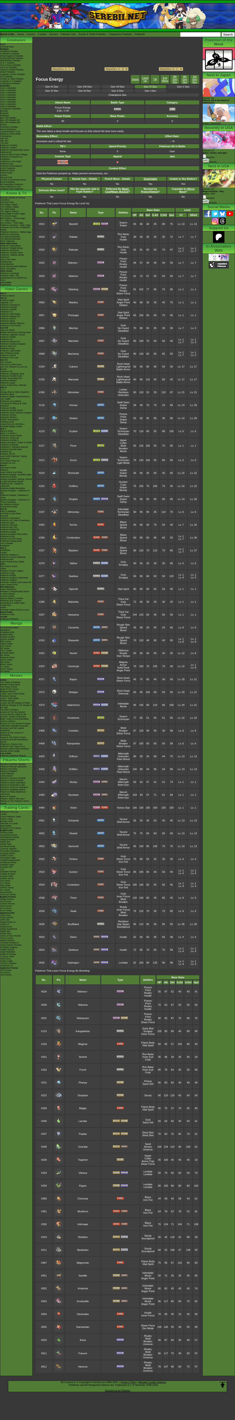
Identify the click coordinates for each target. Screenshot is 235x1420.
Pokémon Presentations (11, 166)
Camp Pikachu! (7, 773)
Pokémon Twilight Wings (11, 248)
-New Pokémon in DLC (10, 186)
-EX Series (5, 890)
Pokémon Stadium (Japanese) (14, 578)
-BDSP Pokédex (7, 72)
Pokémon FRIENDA (9, 619)
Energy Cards (6, 821)
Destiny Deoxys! (7, 700)
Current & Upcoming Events (13, 180)
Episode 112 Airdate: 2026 (213, 191)
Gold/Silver (5, 550)
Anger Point (123, 302)
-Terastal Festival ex (9, 943)
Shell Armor (123, 822)
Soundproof (123, 926)
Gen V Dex (183, 86)
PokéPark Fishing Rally (11, 541)
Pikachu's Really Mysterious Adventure (13, 793)
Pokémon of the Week (10, 134)
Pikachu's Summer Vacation (13, 764)
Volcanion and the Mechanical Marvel (14, 740)
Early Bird (148, 1028)
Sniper (123, 225)
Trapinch (83, 1159)
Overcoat (123, 693)
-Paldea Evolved (7, 874)
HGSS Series (6, 660)
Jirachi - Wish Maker (9, 698)
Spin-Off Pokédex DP (10, 120)
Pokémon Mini (6, 559)
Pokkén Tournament (9, 419)
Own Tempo (123, 656)
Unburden (123, 395)
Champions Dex (117, 95)
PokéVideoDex (7, 264)
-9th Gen (4, 138)
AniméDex (5, 200)
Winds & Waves (7, 296)
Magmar (82, 1044)
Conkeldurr (73, 884)
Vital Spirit (123, 299)
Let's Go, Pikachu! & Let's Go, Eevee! (14, 368)
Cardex (3, 125)
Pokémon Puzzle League (11, 571)
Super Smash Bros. (9, 584)
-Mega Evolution (7, 839)
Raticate (73, 249)
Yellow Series (6, 644)
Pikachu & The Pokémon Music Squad (14, 802)
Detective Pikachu (8, 380)
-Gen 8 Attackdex (8, 104)
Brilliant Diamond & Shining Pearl (15, 332)
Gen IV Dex (51, 90)
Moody (123, 475)
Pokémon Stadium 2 (9, 555)
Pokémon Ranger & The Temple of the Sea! (16, 706)
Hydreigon (73, 962)
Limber (123, 389)
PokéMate (5, 545)
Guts (123, 236)
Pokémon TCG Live (9, 357)
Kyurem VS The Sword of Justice (15, 723)
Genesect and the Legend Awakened (12, 729)
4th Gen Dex (184, 79)
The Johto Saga (7, 209)
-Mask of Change (8, 954)
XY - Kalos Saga (7, 220)
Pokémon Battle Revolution (12, 488)
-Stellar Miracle (7, 949)
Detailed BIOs (6, 634)
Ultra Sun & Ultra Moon (11, 364)
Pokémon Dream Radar (11, 435)
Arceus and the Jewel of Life (13, 714)
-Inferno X (4, 924)
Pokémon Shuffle (8, 408)
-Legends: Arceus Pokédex (12, 74)
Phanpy (82, 1082)
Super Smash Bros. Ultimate (13, 385)
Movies (16, 675)
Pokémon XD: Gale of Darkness (15, 520)
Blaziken (73, 550)
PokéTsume (5, 285)
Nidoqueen (83, 1018)
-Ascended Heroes (8, 835)
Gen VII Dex (117, 86)
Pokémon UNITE (8, 319)
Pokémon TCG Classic (10, 828)
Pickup (148, 1081)
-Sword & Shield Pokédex (12, 70)
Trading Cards (16, 807)
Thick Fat (123, 599)
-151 (2, 869)
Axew (83, 1340)
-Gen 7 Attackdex (8, 102)
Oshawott (73, 820)
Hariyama (73, 614)
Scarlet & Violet (7, 300)
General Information (9, 628)
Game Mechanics (8, 129)
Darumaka (83, 1314)
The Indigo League (8, 204)
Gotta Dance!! (6, 776)
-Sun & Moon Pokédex (10, 65)
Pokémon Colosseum (10, 518)
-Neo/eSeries (6, 892)
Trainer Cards (6, 819)
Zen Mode (148, 1328)
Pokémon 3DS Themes (11, 600)
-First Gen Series (8, 894)
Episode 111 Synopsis (215, 153)
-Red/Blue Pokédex (9, 51)
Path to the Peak (8, 259)
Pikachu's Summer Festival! (13, 778)
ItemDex (4, 111)
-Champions (5, 136)
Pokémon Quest (7, 383)
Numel (73, 653)
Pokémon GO (6, 312)
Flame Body (148, 1042)
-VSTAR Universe (8, 963)
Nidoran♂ (73, 262)
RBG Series (5, 641)
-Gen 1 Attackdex (8, 88)
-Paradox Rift (6, 867)
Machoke (73, 341)
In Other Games (7, 594)
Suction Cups (123, 483)
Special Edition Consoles (11, 598)
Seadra (73, 418)
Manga (16, 623)
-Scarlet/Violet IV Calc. (10, 131)
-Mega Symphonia (8, 929)
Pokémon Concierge (9, 273)
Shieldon (83, 1237)
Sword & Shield (7, 330)
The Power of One (8, 687)
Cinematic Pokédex (9, 127)
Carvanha (73, 627)
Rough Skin (123, 624)
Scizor (73, 460)
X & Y (3, 390)
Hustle (123, 239)
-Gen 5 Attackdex (8, 97)
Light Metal (123, 462)
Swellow (73, 576)
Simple (123, 653)
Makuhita (73, 601)
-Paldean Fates (7, 865)
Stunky (73, 782)
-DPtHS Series (7, 888)
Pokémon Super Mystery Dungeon (16, 413)
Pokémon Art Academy (10, 401)
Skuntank (73, 794)
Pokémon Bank (7, 394)
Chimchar (82, 1198)
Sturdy (123, 907)
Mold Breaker (123, 447)
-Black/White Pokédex (10, 60)
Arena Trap (148, 1161)
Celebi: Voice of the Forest (12, 694)
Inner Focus (123, 896)
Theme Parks (6, 173)
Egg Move (165, 79)
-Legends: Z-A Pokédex (11, 81)
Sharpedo (73, 640)
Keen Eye (123, 784)
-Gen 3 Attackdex (8, 92)
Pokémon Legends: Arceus (12, 335)
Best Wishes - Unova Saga (12, 218)
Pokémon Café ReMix (10, 314)
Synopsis (209, 198)
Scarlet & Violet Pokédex (92, 34)
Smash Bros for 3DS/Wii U (12, 424)
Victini (73, 807)
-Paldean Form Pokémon (11, 189)
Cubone (73, 366)
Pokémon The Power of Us (12, 746)
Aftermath (123, 753)
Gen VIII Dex (84, 86)
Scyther (73, 431)
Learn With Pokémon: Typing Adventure (13, 457)
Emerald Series (7, 653)
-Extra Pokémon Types (10, 816)
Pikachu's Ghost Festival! (11, 780)
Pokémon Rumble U (9, 440)
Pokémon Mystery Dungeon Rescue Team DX (13, 345)
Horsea (73, 405)
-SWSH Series (7, 878)
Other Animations (8, 269)
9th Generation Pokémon (11, 184)
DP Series (4, 655)
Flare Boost (123, 759)
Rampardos (73, 743)
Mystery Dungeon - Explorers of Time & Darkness (14, 501)
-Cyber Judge (6, 961)
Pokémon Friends (8, 309)
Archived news (7, 47)
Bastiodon (82, 1250)
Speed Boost (123, 526)
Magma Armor (123, 663)
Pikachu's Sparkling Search (12, 789)
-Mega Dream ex (8, 922)
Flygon (83, 1185)
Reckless (123, 392)
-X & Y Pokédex (7, 63)
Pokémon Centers (8, 147)
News (3, 44)
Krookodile (83, 1301)
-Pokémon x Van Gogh (10, 161)
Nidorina (82, 1004)
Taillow (73, 563)
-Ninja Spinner (6, 917)
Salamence (73, 705)
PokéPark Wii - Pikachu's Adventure (11, 485)
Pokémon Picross (8, 415)
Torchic (73, 524)
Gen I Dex (150, 90)
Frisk (148, 1059)
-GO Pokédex (6, 76)
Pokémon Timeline (8, 145)
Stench (123, 779)
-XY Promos (5, 908)
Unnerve (148, 1149)
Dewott (73, 833)
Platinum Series (7, 657)
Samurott (73, 846)
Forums (31, 34)
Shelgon (73, 692)
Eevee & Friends (8, 796)
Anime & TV (16, 193)
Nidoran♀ (83, 991)
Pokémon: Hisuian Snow (11, 252)
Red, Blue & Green (9, 566)
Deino (73, 937)
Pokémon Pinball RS (9, 529)
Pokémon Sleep (7, 321)
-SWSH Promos (7, 904)
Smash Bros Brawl (8, 507)
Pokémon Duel (7, 422)
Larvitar (83, 1121)
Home (20, 34)
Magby (83, 1108)
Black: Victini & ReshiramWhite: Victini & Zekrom (14, 720)
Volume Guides (7, 639)
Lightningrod (123, 366)
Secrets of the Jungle (10, 751)
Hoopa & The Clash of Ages (13, 737)
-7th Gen (4, 143)
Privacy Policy (128, 1382)
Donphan (83, 1095)
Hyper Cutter (123, 441)
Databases (16, 40)
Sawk (73, 911)
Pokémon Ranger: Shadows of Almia (14, 496)
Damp (123, 407)
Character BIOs (7, 632)
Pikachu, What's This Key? (12, 799)
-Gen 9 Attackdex (8, 106)
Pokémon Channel (8, 525)
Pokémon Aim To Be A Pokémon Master (15, 228)
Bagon (73, 679)
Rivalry (123, 264)
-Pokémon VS (6, 965)
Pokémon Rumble (8, 477)
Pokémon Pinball (8, 575)
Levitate (123, 962)
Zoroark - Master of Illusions (13, 717)
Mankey (73, 302)
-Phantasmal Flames (9, 837)
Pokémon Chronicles (9, 234)
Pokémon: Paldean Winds (12, 255)
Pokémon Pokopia (8, 307)
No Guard (123, 328)
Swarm (123, 222)
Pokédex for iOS (7, 463)
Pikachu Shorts (16, 760)
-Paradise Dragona (9, 947)
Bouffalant (73, 924)
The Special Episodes (10, 236)
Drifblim (73, 769)
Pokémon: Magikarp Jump (12, 374)
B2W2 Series (6, 664)
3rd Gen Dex (194, 79)
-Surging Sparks (7, 853)
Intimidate (123, 509)
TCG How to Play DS (10, 461)
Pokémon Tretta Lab (9, 438)
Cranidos (73, 730)
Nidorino (73, 276)
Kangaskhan (83, 1031)
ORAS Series (6, 669)
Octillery (73, 486)
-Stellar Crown (6, 855)
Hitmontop (73, 512)
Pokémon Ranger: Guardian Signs (16, 474)
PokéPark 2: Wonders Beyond (14, 447)
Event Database (7, 182)
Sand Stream (148, 1145)
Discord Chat (6, 177)
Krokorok (83, 1288)
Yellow (3, 568)
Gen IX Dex (51, 86)
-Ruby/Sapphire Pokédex (11, 56)
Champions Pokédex (120, 34)
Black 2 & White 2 (8, 433)
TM (155, 79)
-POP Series (6, 910)
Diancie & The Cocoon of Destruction (11, 734)
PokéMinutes (6, 262)
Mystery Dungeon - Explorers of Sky (14, 491)
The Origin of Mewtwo (10, 682)
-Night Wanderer (7, 952)
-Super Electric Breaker (11, 945)
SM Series (5, 671)
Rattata (73, 236)
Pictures (210, 162)
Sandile (83, 1275)
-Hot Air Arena (6, 938)
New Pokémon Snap (9, 353)
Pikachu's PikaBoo (8, 771)
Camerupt (73, 666)
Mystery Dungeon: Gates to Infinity (16, 442)
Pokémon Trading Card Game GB (15, 582)
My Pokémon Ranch (9, 504)
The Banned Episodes (10, 239)
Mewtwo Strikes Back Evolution (14, 749)
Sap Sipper (123, 924)
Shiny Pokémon (7, 241)
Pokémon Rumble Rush (11, 376)
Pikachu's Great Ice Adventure (14, 787)
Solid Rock (123, 667)
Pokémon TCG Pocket (10, 325)
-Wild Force (5, 959)
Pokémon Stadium (8, 580)
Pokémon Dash (7, 523)
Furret (82, 1069)
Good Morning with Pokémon (13, 266)
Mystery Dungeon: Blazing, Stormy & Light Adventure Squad (16, 480)
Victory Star (123, 807)
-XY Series (5, 883)
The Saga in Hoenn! (9, 211)
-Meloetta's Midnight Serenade (14, 726)
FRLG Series (6, 650)
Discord (53, 34)
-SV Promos (5, 901)
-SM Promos (6, 906)
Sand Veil (148, 1084)
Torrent (123, 819)
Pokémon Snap (7, 573)
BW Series (5, 662)
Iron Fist (123, 861)
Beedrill (73, 224)
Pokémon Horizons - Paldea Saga (15, 232)
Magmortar (83, 1262)
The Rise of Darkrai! (9, 710)
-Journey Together (8, 849)
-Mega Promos (7, 899)
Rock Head (123, 363)
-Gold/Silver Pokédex (10, 53)
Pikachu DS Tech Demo (11, 539)
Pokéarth (140, 34)
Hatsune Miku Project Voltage (13, 154)
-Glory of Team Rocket (10, 936)
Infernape (83, 1224)
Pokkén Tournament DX (11, 378)
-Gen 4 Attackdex (8, 95)
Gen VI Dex (150, 86)
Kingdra (73, 499)
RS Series (5, 648)
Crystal (3, 552)
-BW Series (5, 885)
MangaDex (5, 630)
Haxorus (82, 1366)
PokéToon (4, 257)
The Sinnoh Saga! (8, 216)
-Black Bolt (5, 842)
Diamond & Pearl (8, 468)
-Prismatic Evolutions (10, 851)
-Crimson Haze (7, 956)
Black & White (6, 431)
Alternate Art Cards (9, 823)
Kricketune (73, 717)
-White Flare (5, 844)
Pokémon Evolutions (9, 250)
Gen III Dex (84, 90)
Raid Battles (5, 826)
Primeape (73, 315)
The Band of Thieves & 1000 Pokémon (13, 404)
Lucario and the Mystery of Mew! (15, 703)
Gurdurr (73, 871)
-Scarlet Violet (6, 876)
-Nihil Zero (5, 920)
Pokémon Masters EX (10, 316)
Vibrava (82, 1172)
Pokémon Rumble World (11, 410)
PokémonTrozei (7, 536)
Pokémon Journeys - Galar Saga (15, 225)
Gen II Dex (118, 90)
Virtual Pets (5, 605)
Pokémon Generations (10, 246)
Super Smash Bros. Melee (12, 562)
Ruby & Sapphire (8, 511)
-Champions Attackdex (10, 109)
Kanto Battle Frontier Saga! (12, 214)
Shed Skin (148, 1132)
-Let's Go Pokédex (8, 67)
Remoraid (73, 473)
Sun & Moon (6, 362)
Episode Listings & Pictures (12, 197)
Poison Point (123, 260)
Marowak (73, 379)
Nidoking (73, 289)
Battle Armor (123, 369)
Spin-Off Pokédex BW (10, 122)
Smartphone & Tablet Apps (12, 603)
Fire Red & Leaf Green (10, 513)
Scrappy (123, 564)
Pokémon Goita (7, 614)
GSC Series (5, 646)
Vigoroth (73, 589)
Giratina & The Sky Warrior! (12, 712)
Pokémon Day (6, 164)
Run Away (123, 234)
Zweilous (73, 949)
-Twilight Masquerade (10, 860)
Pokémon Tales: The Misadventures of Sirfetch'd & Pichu (13, 277)
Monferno (83, 1211)
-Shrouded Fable (8, 858)
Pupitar (83, 1134)
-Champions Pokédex (10, 83)
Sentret (83, 1056)
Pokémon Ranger (8, 532)
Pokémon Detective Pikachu (13, 755)
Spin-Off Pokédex (8, 118)
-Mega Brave (6, 926)
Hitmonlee (73, 392)
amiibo (3, 607)
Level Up (145, 79)
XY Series (4, 667)
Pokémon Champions (10, 305)
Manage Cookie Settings (152, 1382)
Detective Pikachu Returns (12, 323)
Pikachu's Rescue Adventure (13, 766)
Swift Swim (123, 402)
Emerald (4, 516)
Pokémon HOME (8, 337)
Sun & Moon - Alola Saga (11, 223)
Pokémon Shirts (7, 170)
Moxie (123, 451)
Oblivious (123, 650)
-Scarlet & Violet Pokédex (12, 79)
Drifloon (73, 756)
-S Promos (5, 972)
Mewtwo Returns (8, 691)
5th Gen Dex (175, 79)
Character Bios (7, 202)
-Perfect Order (6, 833)
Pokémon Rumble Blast (11, 449)
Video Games (16, 289)
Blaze (123, 522)
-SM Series (5, 881)
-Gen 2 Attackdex (8, 90)
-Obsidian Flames (8, 871)
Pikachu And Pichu (8, 769)
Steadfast (123, 330)
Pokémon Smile (7, 348)
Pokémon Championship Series (14, 150)
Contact (42, 34)
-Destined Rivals (7, 846)
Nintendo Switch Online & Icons (14, 610)
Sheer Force (123, 293)
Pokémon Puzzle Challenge (13, 557)
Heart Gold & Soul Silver (11, 472)
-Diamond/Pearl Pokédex (11, 58)
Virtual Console (7, 596)
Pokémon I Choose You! (11, 744)
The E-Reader (6, 543)
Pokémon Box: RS (8, 527)
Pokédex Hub (68, 34)
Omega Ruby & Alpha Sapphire (14, 392)
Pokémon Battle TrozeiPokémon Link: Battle (15, 397)
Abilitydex (4, 115)
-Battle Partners (7, 940)
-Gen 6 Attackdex (8, 99)
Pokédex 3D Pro (7, 454)
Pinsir (73, 445)
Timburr (73, 859)
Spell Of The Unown (9, 689)
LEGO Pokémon (7, 168)
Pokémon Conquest (9, 445)
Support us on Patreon (117, 1390)
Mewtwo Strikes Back (10, 684)
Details (135, 79)
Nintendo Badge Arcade (11, 426)
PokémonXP (6, 152)
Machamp (73, 353)
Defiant (123, 305)
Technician (123, 431)
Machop (73, 328)
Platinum (4, 470)
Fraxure (82, 1353)
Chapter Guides (7, 637)
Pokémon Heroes (8, 696)
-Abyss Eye (5, 915)
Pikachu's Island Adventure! (12, 783)
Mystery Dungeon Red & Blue (14, 534)
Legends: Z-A (6, 302)
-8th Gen (4, 141)
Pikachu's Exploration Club (12, 785)
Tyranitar (83, 1146)
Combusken (73, 537)
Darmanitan (82, 1327)
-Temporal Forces (8, 862)
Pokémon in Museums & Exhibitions (11, 158)
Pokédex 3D (5, 451)
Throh (73, 897)
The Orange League (9, 207)
